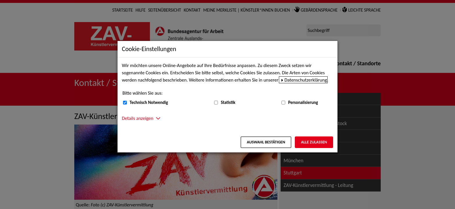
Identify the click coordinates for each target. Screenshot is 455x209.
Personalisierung (303, 102)
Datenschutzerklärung (305, 80)
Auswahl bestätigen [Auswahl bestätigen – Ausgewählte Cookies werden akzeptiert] (266, 142)
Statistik (228, 102)
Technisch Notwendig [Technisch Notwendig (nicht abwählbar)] (149, 102)
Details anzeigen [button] (137, 118)
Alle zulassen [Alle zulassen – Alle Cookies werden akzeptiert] (314, 142)
